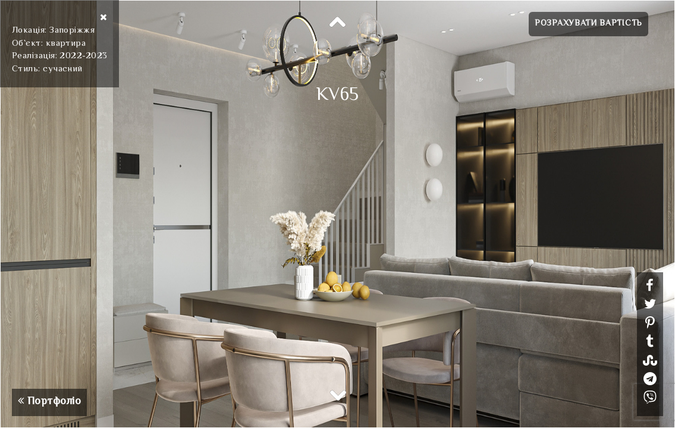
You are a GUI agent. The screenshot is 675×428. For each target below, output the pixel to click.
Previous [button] (338, 22)
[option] (337, 214)
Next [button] (338, 394)
